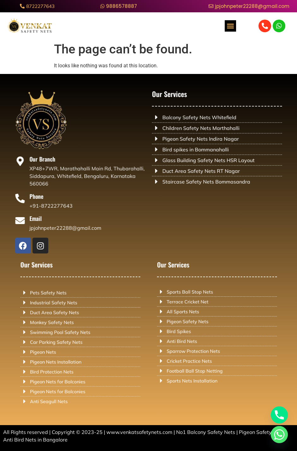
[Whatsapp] (279, 434)
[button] (230, 26)
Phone (41, 196)
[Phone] (26, 198)
